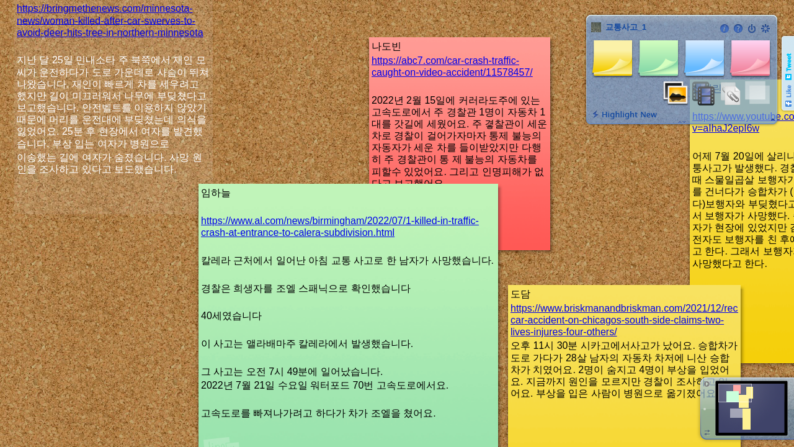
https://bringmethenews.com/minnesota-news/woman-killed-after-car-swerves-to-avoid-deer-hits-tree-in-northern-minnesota (110, 20)
